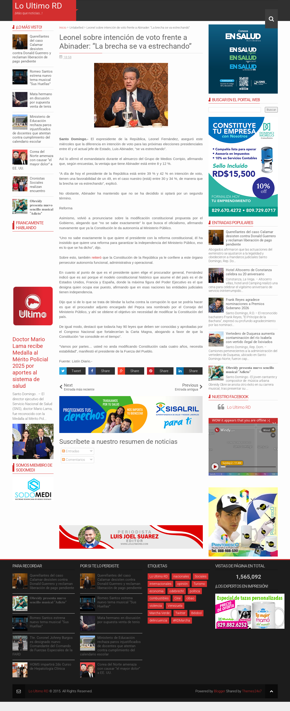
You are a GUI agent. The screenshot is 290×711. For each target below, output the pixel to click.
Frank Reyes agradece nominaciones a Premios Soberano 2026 (245, 304)
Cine (177, 598)
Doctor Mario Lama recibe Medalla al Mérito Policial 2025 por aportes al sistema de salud (30, 362)
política (195, 591)
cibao (190, 598)
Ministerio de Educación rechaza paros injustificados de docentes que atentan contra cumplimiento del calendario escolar (31, 129)
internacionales (160, 584)
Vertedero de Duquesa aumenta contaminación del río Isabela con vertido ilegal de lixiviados (250, 338)
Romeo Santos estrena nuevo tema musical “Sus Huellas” (41, 77)
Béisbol (196, 613)
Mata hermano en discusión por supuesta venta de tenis (41, 100)
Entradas (70, 451)
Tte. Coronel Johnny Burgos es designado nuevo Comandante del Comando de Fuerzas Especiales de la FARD (42, 646)
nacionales (181, 576)
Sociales (200, 576)
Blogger (219, 691)
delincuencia (158, 620)
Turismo (199, 584)
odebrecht (176, 591)
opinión (182, 584)
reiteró (97, 257)
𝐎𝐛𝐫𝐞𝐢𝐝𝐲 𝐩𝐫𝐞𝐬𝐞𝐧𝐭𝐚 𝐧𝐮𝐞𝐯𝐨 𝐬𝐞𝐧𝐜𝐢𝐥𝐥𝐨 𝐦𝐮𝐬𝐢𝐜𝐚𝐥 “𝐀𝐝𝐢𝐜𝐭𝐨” (250, 370)
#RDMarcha (181, 620)
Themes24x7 (252, 691)
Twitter (180, 613)
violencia (155, 605)
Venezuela (175, 605)
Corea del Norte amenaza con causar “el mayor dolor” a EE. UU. (32, 160)
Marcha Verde (159, 613)
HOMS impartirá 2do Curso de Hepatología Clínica (50, 666)
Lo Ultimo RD (38, 6)
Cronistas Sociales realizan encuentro (37, 184)
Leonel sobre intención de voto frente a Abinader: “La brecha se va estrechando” (125, 41)
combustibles (159, 598)
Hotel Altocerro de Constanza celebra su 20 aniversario (249, 272)
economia (156, 591)
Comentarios (73, 460)
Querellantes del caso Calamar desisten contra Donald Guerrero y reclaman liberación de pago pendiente (251, 238)
